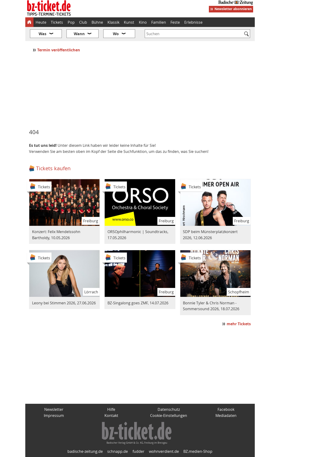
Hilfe (111, 409)
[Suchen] (246, 34)
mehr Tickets (239, 323)
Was (42, 33)
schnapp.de (117, 451)
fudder (138, 451)
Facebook (226, 409)
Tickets (57, 22)
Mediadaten (226, 415)
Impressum (54, 415)
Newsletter (53, 409)
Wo (116, 33)
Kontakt (111, 415)
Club (83, 22)
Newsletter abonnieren (233, 9)
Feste (175, 22)
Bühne (97, 22)
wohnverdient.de (164, 451)
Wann (79, 33)
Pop (71, 22)
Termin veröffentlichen (59, 50)
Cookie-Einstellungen (168, 415)
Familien (158, 22)
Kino (143, 22)
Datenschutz (169, 409)
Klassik (113, 22)
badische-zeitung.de (85, 451)
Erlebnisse (193, 22)
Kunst (129, 22)
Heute (41, 22)
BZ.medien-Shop (197, 451)
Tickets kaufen (53, 168)
